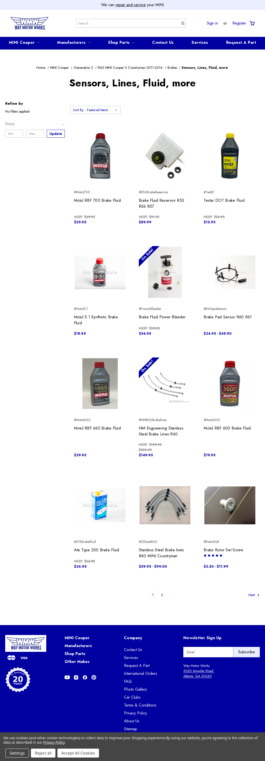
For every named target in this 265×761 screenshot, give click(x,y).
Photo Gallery (135, 689)
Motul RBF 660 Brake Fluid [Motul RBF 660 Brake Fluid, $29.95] (97, 428)
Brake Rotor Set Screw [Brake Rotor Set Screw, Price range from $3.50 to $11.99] (223, 550)
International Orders (140, 673)
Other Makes (77, 661)
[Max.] (35, 134)
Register (239, 23)
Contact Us (163, 42)
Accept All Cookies (78, 753)
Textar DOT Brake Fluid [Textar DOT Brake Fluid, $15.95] (224, 200)
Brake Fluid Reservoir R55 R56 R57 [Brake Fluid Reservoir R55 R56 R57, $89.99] (161, 203)
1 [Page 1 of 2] (153, 594)
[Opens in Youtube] (67, 677)
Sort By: (78, 109)
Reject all (43, 753)
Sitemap (130, 729)
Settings (17, 753)
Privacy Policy (135, 713)
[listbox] (103, 110)
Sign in (212, 23)
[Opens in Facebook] (85, 677)
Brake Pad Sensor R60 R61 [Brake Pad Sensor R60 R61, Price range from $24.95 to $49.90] (228, 317)
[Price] (35, 124)
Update (55, 133)
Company (133, 638)
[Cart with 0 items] (251, 23)
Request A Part (241, 42)
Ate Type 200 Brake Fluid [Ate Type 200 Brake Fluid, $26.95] (96, 550)
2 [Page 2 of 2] (162, 594)
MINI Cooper (24, 42)
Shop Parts (121, 42)
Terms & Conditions (140, 705)
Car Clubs (132, 697)
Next (254, 595)
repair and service (131, 5)
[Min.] (14, 134)
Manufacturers (73, 42)
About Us (131, 721)
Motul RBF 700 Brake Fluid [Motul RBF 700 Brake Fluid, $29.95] (97, 200)
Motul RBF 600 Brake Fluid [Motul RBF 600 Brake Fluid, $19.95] (227, 428)
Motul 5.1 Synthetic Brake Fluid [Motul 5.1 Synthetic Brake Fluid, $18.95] (96, 320)
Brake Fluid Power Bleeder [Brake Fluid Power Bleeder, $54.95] (162, 317)
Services (200, 42)
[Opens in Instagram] (76, 677)
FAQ (128, 681)
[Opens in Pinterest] (93, 677)
